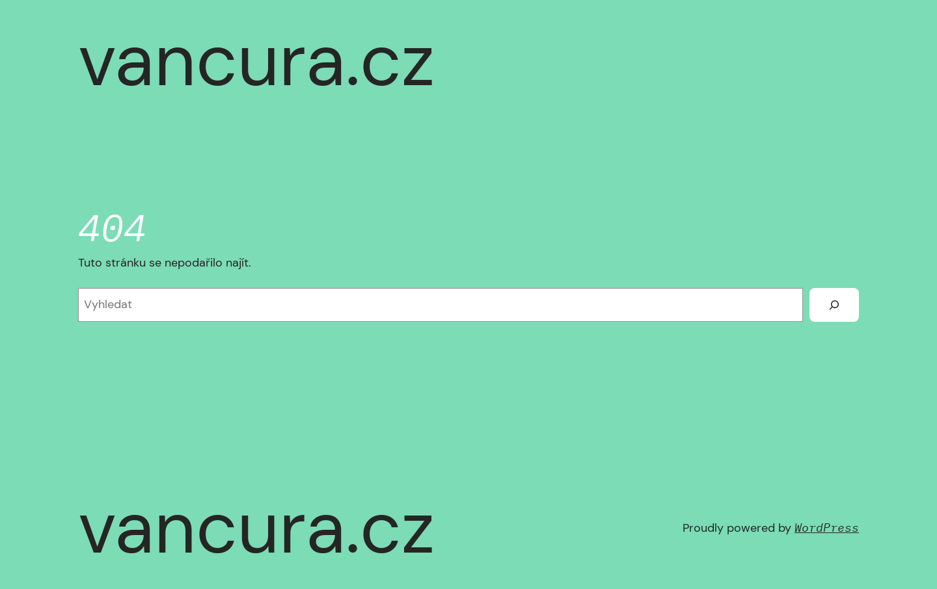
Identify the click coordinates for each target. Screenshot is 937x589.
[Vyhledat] (834, 305)
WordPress (826, 527)
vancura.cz (256, 60)
